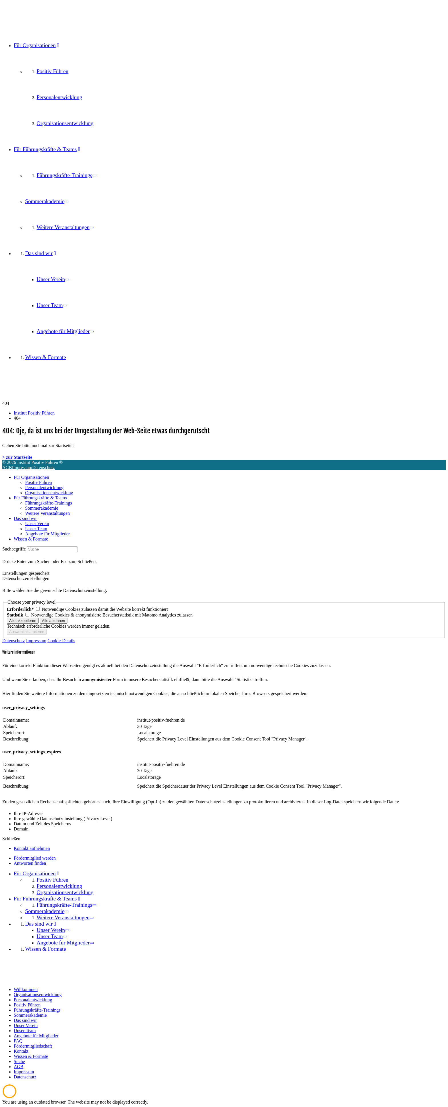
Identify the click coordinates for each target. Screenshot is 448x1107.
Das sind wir (25, 518)
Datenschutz (43, 467)
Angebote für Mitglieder (47, 533)
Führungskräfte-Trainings (48, 503)
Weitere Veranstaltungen (47, 513)
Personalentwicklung (44, 487)
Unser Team (36, 528)
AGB (7, 467)
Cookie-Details (61, 640)
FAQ (18, 1040)
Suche (19, 1061)
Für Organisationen (31, 477)
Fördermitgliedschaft (33, 1046)
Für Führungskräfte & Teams (40, 497)
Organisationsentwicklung (49, 492)
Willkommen (26, 989)
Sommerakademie (41, 508)
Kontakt (21, 1051)
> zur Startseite (17, 457)
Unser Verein (37, 523)
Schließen (11, 838)
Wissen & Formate (31, 539)
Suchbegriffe (14, 549)
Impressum (22, 467)
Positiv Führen (38, 482)
